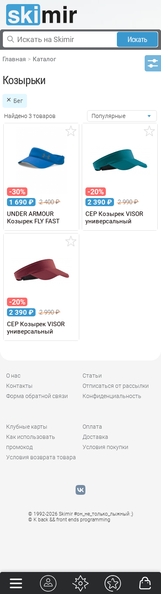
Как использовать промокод (30, 442)
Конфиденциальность (112, 396)
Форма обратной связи (37, 396)
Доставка (95, 437)
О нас (13, 375)
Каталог (44, 59)
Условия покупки (105, 447)
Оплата (92, 426)
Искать (137, 39)
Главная (14, 59)
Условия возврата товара (41, 457)
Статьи (92, 375)
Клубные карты (26, 426)
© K (69, 520)
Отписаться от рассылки (116, 386)
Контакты (19, 386)
